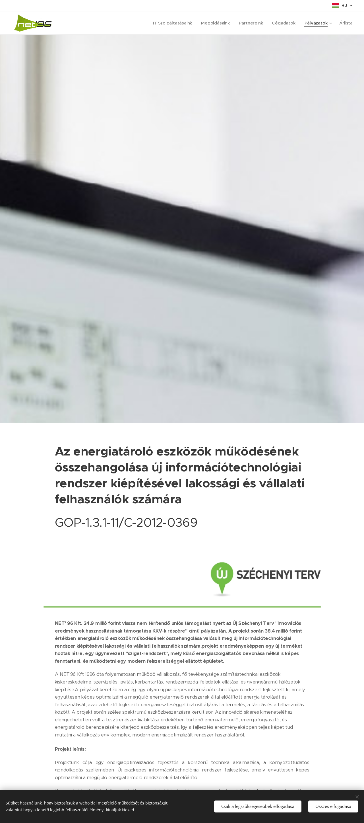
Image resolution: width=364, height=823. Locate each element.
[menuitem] (171, 23)
